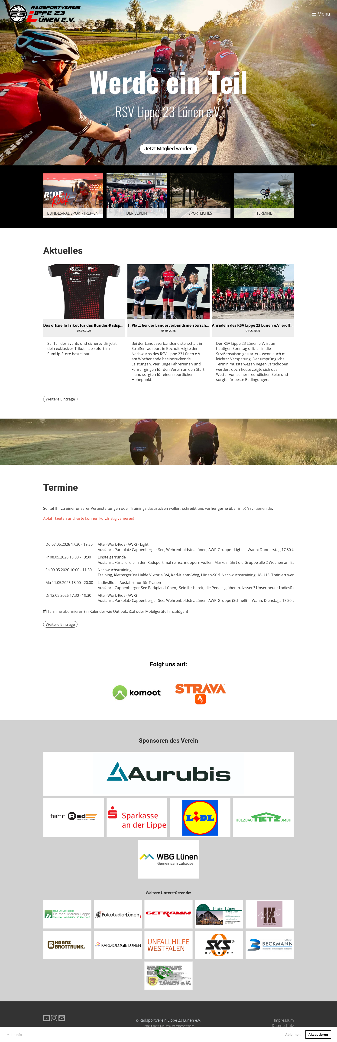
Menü (321, 14)
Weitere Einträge (60, 399)
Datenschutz (283, 1025)
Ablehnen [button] (293, 1034)
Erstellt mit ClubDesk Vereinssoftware (168, 1026)
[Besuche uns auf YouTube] (46, 1018)
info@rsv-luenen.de (255, 508)
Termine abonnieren (65, 611)
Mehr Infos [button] (14, 1034)
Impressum (284, 1020)
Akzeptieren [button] (318, 1034)
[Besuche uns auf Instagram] (54, 1018)
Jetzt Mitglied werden (168, 149)
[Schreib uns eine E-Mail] (61, 1018)
